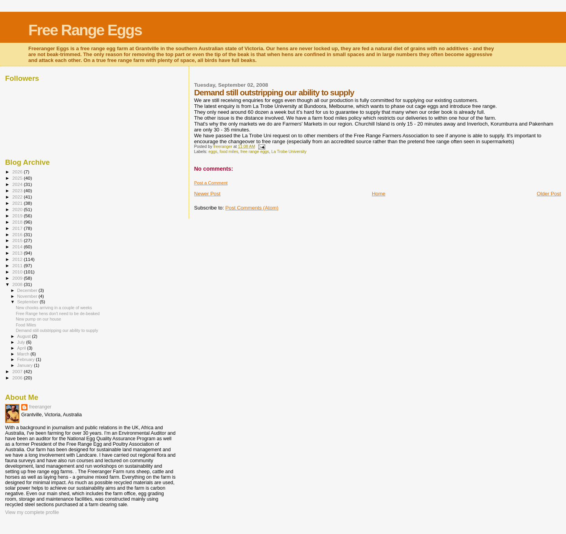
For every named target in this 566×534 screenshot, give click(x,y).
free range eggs (255, 151)
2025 (18, 177)
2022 (18, 196)
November (28, 296)
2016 (18, 234)
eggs (212, 151)
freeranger (40, 407)
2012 (18, 259)
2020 (18, 209)
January (25, 365)
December (28, 290)
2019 (18, 215)
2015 (18, 240)
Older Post (549, 194)
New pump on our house (38, 319)
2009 (18, 278)
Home (379, 194)
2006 (18, 377)
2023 (18, 190)
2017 (18, 228)
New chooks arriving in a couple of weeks (54, 307)
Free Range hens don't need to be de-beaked (57, 313)
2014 (18, 246)
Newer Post (207, 194)
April (22, 348)
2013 (18, 252)
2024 (18, 184)
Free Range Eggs (85, 30)
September (28, 301)
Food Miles (26, 325)
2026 (18, 171)
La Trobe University (289, 151)
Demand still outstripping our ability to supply (57, 330)
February (26, 359)
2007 (18, 371)
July (21, 342)
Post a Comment (211, 182)
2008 (18, 284)
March (24, 354)
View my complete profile (32, 512)
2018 (18, 221)
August (24, 336)
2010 (18, 271)
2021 (18, 203)
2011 (18, 265)
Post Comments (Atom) (251, 208)
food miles (229, 151)
